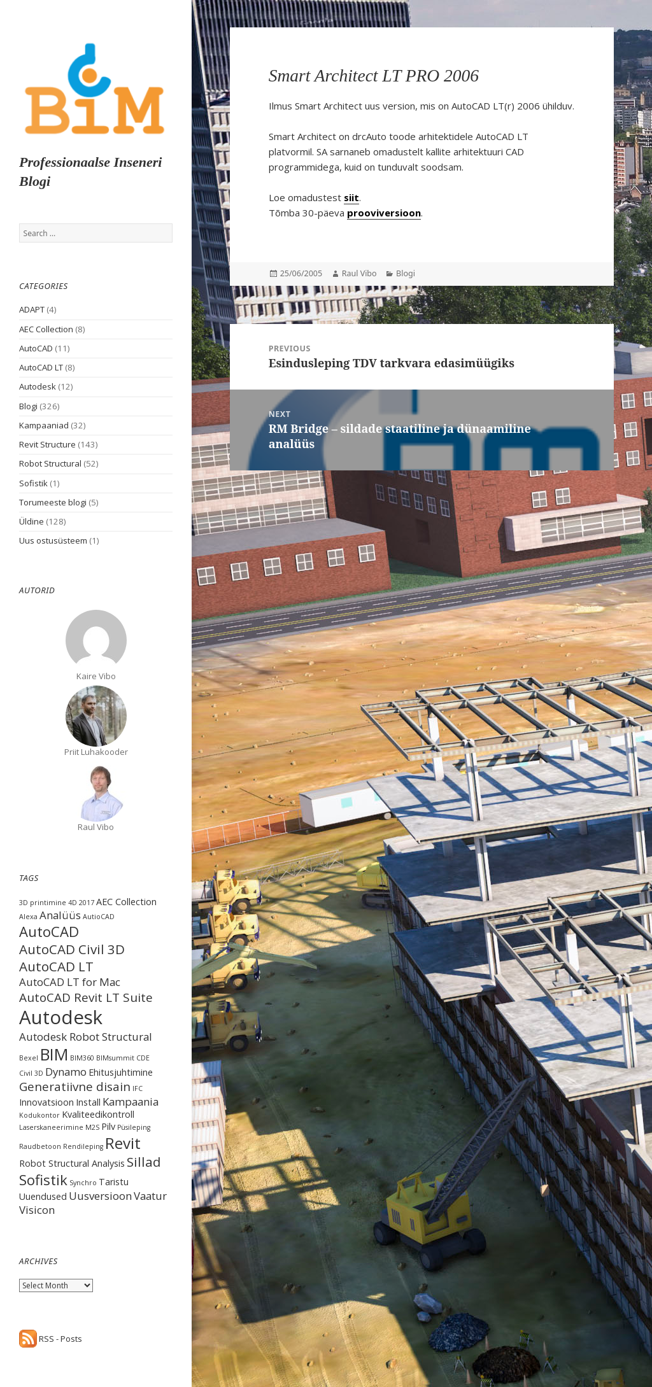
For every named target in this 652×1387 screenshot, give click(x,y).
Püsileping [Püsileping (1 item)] (133, 1127)
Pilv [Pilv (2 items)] (108, 1126)
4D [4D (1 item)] (72, 902)
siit (351, 197)
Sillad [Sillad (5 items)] (144, 1162)
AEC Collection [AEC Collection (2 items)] (126, 902)
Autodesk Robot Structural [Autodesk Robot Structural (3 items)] (85, 1036)
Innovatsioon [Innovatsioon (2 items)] (46, 1102)
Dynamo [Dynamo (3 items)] (66, 1071)
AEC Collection (46, 329)
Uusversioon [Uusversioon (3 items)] (100, 1195)
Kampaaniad (44, 425)
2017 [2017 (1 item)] (86, 902)
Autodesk (37, 386)
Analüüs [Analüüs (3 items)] (60, 915)
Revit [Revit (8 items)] (123, 1142)
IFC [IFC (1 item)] (137, 1088)
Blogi (28, 406)
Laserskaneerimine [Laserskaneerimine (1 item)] (51, 1127)
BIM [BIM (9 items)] (54, 1054)
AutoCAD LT (41, 367)
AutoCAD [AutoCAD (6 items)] (49, 931)
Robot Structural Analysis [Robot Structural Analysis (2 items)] (72, 1163)
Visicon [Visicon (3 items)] (37, 1209)
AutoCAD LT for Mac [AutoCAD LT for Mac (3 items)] (69, 982)
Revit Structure (47, 444)
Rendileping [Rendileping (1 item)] (83, 1146)
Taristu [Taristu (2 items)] (114, 1182)
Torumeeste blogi (53, 502)
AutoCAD (36, 348)
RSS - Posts (50, 1338)
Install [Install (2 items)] (88, 1102)
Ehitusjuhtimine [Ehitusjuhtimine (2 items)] (121, 1072)
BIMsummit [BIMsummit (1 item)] (115, 1057)
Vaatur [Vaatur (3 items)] (150, 1195)
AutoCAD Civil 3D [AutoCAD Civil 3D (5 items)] (72, 949)
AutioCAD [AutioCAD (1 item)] (99, 916)
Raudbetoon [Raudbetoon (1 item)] (40, 1146)
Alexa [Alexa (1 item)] (28, 916)
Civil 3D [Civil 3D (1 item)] (31, 1073)
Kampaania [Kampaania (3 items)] (131, 1101)
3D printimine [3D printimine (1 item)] (42, 902)
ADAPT (32, 309)
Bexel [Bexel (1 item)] (28, 1057)
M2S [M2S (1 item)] (92, 1127)
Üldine (31, 521)
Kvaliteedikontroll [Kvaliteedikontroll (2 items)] (98, 1114)
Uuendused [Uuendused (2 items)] (43, 1196)
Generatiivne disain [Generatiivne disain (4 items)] (75, 1086)
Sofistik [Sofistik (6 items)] (43, 1179)
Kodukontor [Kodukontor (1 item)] (39, 1115)
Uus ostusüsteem (53, 540)
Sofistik (33, 483)
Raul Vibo (359, 273)
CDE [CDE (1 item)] (143, 1057)
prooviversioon (384, 212)
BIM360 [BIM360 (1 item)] (82, 1057)
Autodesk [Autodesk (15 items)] (61, 1017)
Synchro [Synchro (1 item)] (83, 1182)
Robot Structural (50, 463)
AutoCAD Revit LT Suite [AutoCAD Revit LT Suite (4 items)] (86, 997)
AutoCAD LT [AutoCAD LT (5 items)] (56, 966)
